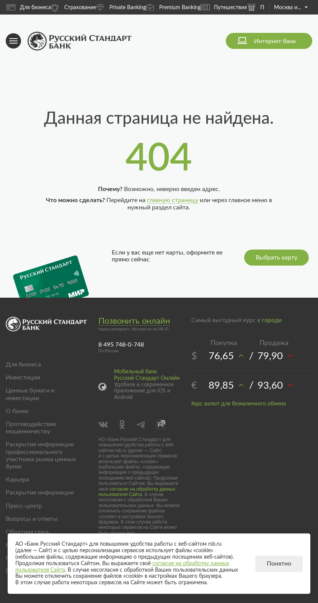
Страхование (73, 7)
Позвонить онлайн (134, 321)
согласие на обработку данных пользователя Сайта (136, 491)
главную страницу (172, 200)
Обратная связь (28, 532)
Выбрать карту (276, 257)
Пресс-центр (24, 506)
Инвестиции (23, 377)
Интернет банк (275, 41)
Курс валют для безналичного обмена (238, 404)
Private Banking (121, 7)
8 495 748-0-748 (121, 345)
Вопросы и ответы (32, 519)
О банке (17, 411)
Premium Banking (173, 7)
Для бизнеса (29, 7)
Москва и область (291, 7)
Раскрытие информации (40, 493)
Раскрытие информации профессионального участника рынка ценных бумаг (41, 455)
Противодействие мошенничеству (31, 427)
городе (272, 320)
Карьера (17, 480)
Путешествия (224, 7)
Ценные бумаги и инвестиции (30, 394)
